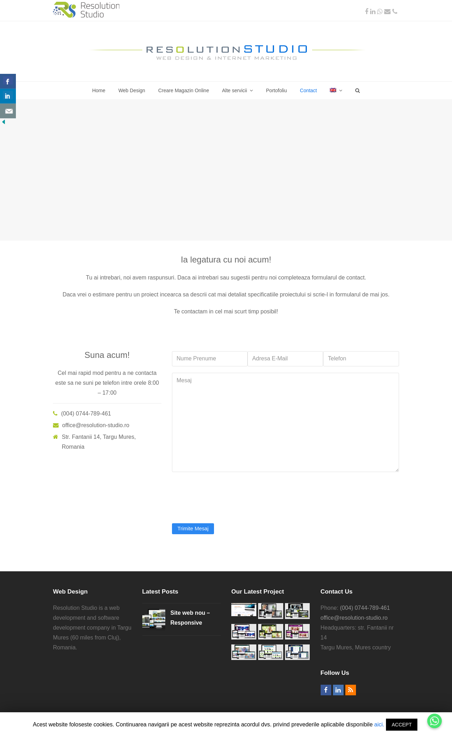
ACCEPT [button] (402, 724)
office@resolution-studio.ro (354, 618)
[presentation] (225, 494)
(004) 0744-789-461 (365, 608)
